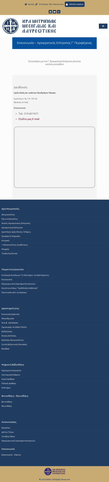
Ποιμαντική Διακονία (13, 269)
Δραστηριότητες (10, 308)
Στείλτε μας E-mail (28, 119)
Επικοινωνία (8, 449)
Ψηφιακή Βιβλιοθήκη (13, 364)
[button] (103, 26)
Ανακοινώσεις (9, 422)
